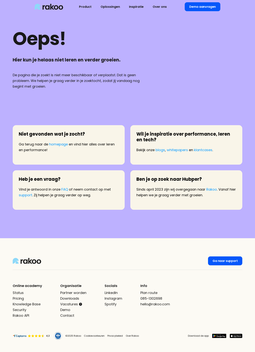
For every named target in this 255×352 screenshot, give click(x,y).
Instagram (113, 298)
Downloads (69, 298)
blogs (160, 150)
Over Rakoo (132, 335)
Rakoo (211, 189)
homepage (58, 144)
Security (19, 309)
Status (18, 292)
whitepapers (177, 150)
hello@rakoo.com (155, 304)
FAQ (64, 189)
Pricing (18, 298)
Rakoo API (21, 315)
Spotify (111, 304)
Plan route (148, 292)
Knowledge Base (27, 304)
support (25, 195)
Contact (67, 315)
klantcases (203, 150)
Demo (65, 309)
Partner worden (73, 292)
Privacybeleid (115, 335)
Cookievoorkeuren (94, 335)
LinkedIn (111, 292)
